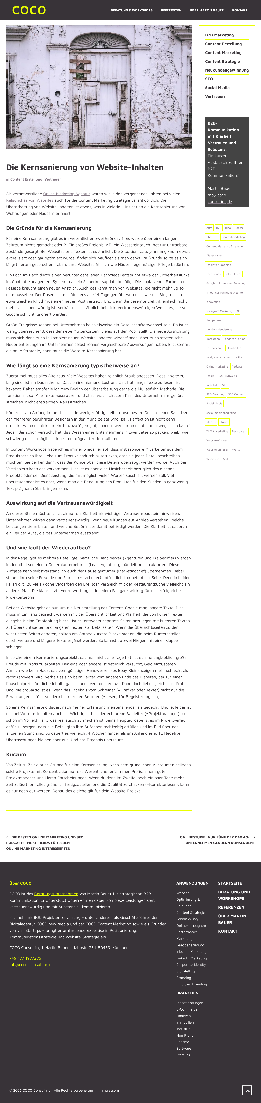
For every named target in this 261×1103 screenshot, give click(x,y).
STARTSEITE (230, 883)
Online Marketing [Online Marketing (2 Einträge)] (217, 366)
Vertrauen (53, 179)
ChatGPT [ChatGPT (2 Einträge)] (212, 237)
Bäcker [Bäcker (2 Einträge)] (238, 227)
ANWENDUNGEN (192, 883)
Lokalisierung (187, 919)
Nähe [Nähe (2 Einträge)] (238, 357)
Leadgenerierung (190, 945)
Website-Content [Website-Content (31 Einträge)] (217, 440)
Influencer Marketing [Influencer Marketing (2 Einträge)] (232, 283)
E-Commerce (187, 1009)
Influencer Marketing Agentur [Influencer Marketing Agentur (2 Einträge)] (225, 292)
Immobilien (185, 1022)
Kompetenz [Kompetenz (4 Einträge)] (213, 320)
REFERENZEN (231, 907)
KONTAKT (227, 931)
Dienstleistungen (189, 1003)
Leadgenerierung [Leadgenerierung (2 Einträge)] (234, 338)
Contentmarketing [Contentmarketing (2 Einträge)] (233, 237)
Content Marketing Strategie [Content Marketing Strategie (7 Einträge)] (224, 246)
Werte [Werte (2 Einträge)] (236, 449)
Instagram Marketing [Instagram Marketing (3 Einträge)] (219, 311)
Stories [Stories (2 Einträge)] (224, 422)
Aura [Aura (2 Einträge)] (209, 227)
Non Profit (184, 1035)
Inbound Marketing (191, 951)
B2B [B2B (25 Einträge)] (218, 227)
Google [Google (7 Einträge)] (211, 283)
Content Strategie (222, 61)
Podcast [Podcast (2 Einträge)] (237, 366)
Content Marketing (223, 52)
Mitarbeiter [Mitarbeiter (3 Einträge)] (234, 348)
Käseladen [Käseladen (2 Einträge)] (213, 338)
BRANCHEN (187, 993)
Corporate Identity (191, 964)
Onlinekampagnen (191, 925)
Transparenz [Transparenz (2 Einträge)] (239, 431)
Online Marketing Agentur (66, 193)
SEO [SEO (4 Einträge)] (225, 385)
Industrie (183, 1029)
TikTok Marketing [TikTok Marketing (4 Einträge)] (217, 431)
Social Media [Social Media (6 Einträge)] (214, 403)
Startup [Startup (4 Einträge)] (211, 422)
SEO (209, 78)
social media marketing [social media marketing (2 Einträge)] (221, 412)
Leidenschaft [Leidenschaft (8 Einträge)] (214, 348)
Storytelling (185, 971)
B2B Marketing (219, 35)
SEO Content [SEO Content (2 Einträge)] (236, 394)
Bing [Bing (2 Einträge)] (228, 227)
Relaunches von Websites (29, 200)
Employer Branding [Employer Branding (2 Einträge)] (218, 264)
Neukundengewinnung (227, 70)
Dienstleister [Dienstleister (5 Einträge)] (214, 255)
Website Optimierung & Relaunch (188, 899)
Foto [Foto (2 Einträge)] (228, 274)
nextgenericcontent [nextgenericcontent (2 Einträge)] (219, 357)
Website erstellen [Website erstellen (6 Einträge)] (217, 449)
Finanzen (183, 1016)
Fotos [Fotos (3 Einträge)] (237, 274)
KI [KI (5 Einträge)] (237, 311)
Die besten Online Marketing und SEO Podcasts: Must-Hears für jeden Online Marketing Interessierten (44, 843)
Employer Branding (191, 984)
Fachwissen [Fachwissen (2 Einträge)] (213, 274)
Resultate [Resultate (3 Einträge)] (212, 385)
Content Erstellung (26, 179)
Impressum (110, 1090)
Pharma (182, 1042)
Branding (183, 977)
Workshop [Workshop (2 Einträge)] (212, 459)
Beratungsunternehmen (56, 893)
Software (183, 1048)
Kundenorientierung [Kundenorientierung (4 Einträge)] (219, 329)
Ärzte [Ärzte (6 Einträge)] (226, 459)
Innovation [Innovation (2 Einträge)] (213, 301)
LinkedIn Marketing (191, 958)
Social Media (217, 87)
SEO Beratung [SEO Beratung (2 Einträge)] (215, 394)
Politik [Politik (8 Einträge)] (210, 375)
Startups (183, 1055)
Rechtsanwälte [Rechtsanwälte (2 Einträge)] (227, 375)
